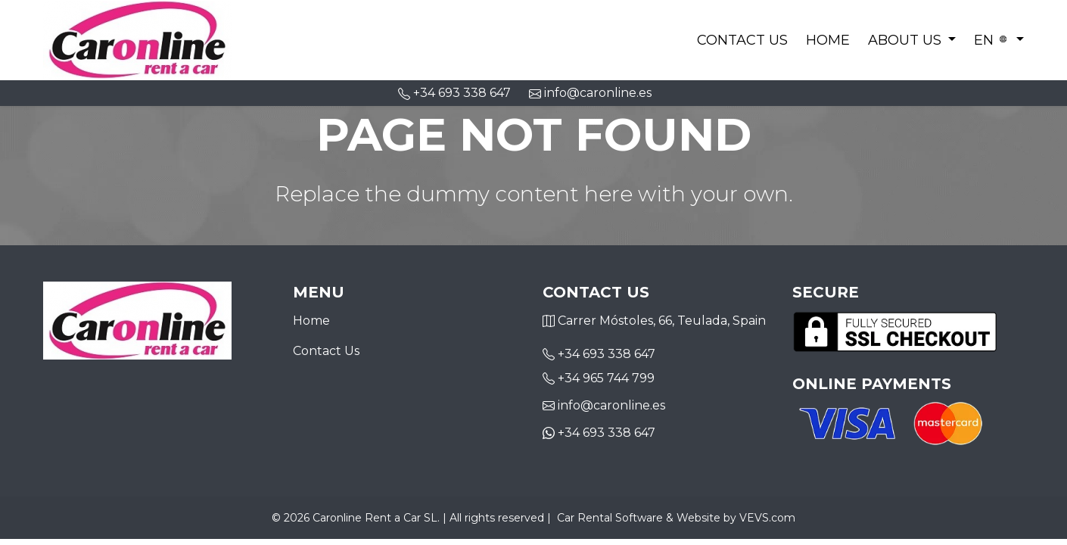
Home (828, 40)
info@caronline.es (590, 93)
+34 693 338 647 (606, 354)
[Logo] (137, 39)
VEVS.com (767, 518)
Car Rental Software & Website (638, 518)
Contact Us (742, 40)
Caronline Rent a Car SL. (376, 518)
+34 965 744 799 (606, 378)
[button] (912, 40)
